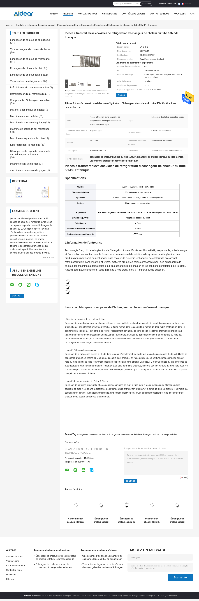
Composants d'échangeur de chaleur (30, 100)
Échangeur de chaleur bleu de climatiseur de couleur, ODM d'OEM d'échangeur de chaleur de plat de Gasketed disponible (56, 558)
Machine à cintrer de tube (24, 116)
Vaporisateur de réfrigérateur (26, 81)
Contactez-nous (159, 13)
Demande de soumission (166, 3)
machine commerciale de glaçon (28, 170)
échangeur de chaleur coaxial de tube (92, 434)
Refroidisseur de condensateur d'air (29, 87)
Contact (121, 95)
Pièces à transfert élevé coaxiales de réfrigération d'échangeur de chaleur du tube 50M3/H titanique (87, 93)
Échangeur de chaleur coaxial (41, 25)
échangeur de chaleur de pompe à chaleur (160, 434)
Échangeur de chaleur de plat (26, 68)
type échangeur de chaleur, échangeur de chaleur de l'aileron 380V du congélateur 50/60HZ (102, 558)
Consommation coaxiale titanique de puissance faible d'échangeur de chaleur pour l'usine (76, 520)
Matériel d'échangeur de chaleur (27, 109)
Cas (192, 13)
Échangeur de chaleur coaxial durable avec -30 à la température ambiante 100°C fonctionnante (177, 520)
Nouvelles (180, 13)
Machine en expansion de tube (27, 138)
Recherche (146, 4)
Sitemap (10, 579)
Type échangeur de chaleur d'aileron (30, 49)
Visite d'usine (109, 13)
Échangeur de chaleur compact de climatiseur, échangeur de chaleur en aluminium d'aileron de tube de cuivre (54, 566)
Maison (54, 13)
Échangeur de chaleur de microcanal (30, 58)
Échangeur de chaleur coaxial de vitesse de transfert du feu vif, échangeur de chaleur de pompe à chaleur (126, 520)
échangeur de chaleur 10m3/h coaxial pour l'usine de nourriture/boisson (151, 520)
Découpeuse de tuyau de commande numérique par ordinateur (30, 153)
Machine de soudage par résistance (29, 128)
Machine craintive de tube (24, 163)
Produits (68, 13)
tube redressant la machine (25, 144)
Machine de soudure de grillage (27, 122)
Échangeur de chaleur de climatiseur (30, 39)
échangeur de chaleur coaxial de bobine (125, 434)
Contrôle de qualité (133, 13)
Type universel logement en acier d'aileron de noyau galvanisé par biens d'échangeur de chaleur (102, 566)
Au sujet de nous (87, 13)
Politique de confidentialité (35, 595)
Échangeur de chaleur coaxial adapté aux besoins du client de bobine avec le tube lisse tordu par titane (101, 520)
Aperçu (9, 25)
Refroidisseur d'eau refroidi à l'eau (28, 93)
